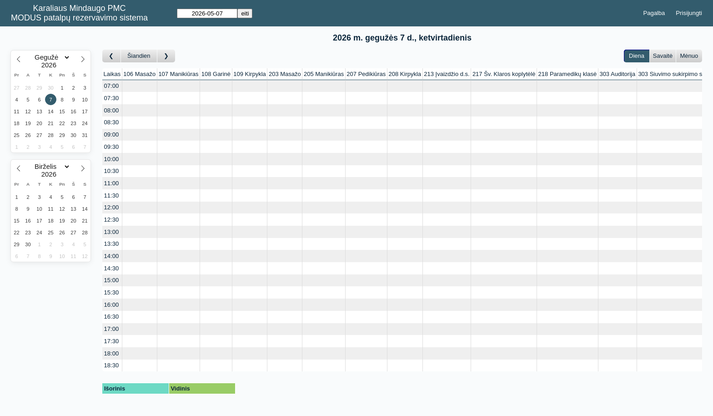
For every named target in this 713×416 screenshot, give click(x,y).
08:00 (111, 110)
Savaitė (663, 55)
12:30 (111, 219)
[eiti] (207, 13)
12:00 (111, 207)
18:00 (111, 353)
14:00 (111, 256)
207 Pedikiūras (366, 74)
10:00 (111, 159)
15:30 (111, 292)
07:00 (111, 85)
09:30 (111, 146)
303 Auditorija (617, 74)
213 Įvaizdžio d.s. (446, 74)
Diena (636, 55)
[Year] (51, 65)
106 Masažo (139, 74)
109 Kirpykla (249, 74)
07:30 (111, 98)
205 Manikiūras (324, 74)
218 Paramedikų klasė (567, 74)
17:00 (111, 328)
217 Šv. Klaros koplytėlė (504, 74)
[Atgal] (111, 56)
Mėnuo (689, 55)
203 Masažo (285, 74)
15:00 (111, 280)
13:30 (111, 243)
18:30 (111, 365)
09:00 (111, 134)
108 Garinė (216, 74)
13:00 (111, 231)
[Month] (50, 57)
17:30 (111, 341)
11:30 (111, 195)
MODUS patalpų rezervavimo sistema (79, 17)
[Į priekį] (166, 56)
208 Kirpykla (405, 74)
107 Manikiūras (178, 74)
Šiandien (139, 55)
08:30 (111, 122)
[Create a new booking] (139, 86)
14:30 (111, 268)
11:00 (111, 183)
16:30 (111, 316)
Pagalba (654, 13)
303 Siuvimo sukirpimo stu (672, 74)
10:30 (111, 170)
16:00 (111, 304)
